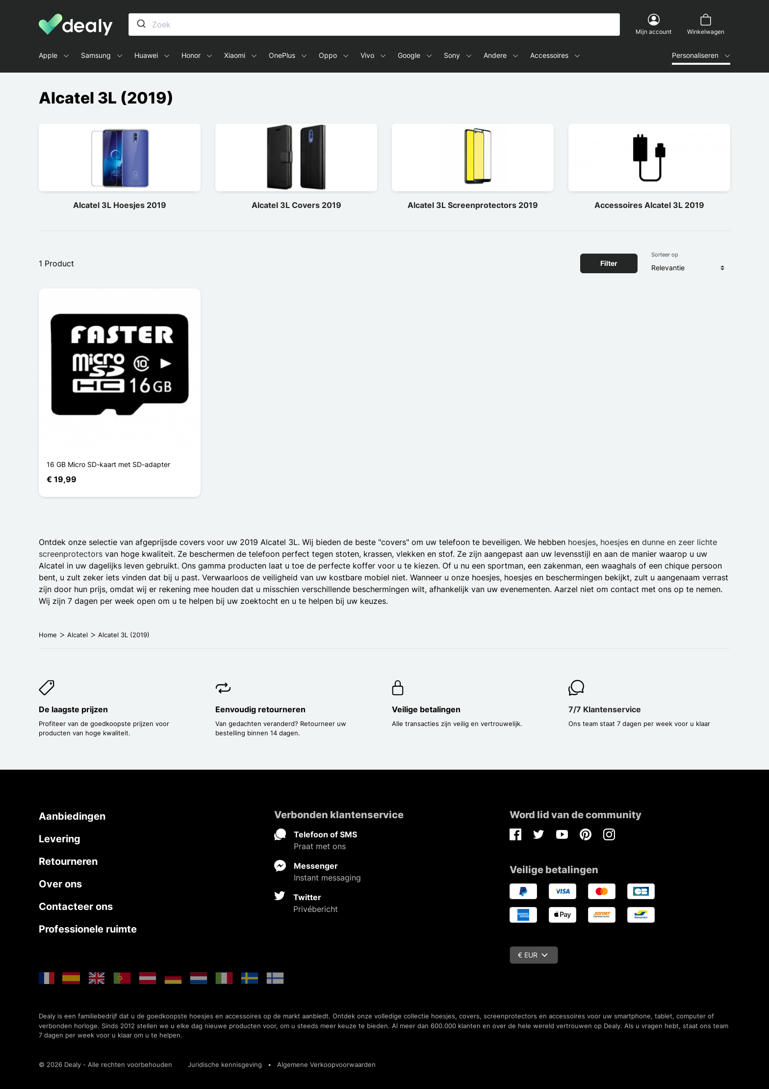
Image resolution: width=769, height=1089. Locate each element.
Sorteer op (664, 254)
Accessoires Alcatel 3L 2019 (649, 205)
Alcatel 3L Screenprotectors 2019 (473, 205)
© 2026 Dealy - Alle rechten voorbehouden (105, 1064)
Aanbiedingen (72, 816)
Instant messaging (327, 877)
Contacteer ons (76, 906)
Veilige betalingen (426, 709)
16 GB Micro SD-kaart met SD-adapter (108, 464)
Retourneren (68, 861)
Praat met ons (320, 846)
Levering (59, 839)
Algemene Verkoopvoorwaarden (326, 1064)
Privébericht (315, 909)
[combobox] (374, 24)
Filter (608, 263)
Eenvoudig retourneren (260, 709)
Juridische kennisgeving (225, 1064)
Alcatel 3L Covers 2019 (296, 205)
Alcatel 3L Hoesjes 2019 (119, 205)
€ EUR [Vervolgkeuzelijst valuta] (533, 955)
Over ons (60, 884)
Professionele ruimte (88, 929)
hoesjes (582, 542)
